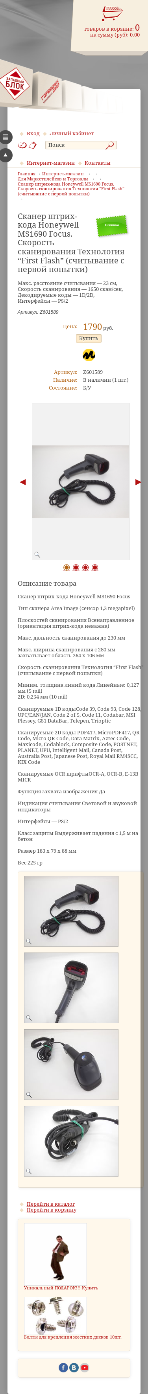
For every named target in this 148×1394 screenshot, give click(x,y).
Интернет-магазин (51, 163)
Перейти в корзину (51, 1210)
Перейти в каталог (51, 1204)
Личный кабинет (72, 133)
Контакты (98, 163)
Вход (33, 133)
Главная (26, 174)
